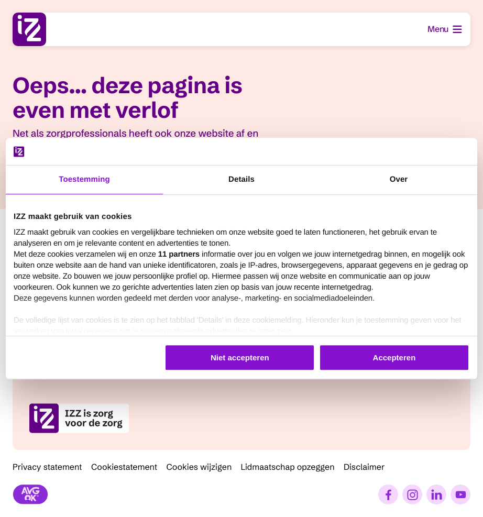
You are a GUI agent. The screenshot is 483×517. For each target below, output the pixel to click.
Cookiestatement (124, 467)
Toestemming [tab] (84, 179)
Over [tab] (399, 179)
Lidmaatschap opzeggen (288, 467)
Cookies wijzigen (199, 467)
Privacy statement (47, 467)
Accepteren (394, 357)
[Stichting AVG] (30, 494)
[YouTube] (460, 494)
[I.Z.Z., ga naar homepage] (29, 29)
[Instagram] (412, 494)
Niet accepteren (240, 357)
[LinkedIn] (436, 494)
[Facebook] (388, 494)
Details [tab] (241, 179)
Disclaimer (364, 467)
